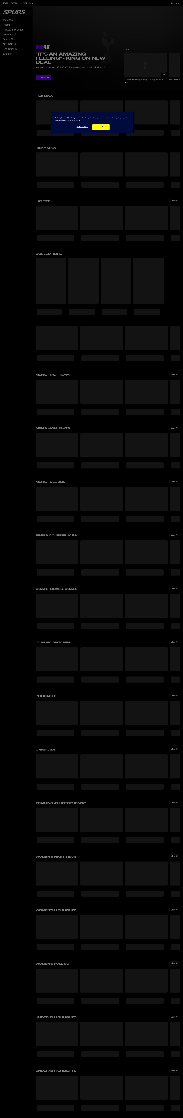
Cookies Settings (82, 127)
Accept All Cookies (100, 127)
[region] (92, 122)
